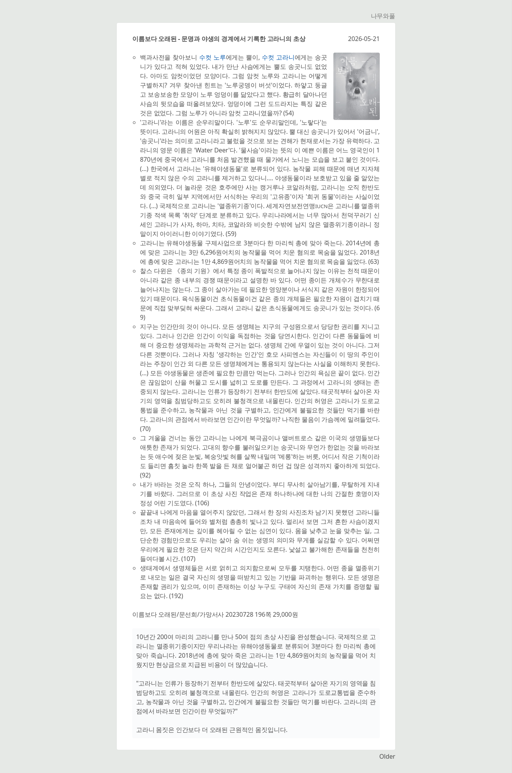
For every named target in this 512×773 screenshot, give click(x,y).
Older (387, 756)
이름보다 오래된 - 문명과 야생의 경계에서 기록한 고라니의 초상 (218, 38)
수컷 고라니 (278, 57)
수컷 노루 (212, 57)
